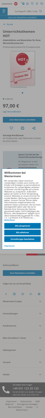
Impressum (9, 246)
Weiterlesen (9, 220)
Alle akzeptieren (22, 226)
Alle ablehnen (22, 232)
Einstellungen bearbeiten (22, 239)
